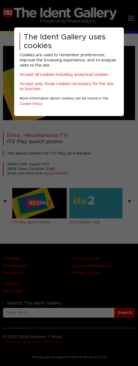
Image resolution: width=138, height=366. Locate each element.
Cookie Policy (31, 104)
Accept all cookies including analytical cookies (64, 75)
